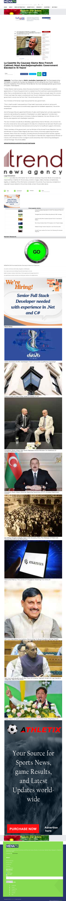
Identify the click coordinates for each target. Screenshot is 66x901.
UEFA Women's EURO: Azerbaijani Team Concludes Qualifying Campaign (30, 361)
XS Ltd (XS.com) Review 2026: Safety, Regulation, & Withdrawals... (17, 268)
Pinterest (12, 889)
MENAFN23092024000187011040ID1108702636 (19, 143)
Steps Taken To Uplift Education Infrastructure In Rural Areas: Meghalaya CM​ (31, 717)
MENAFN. (12, 897)
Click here (15, 851)
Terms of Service (9, 859)
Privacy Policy (9, 860)
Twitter (12, 885)
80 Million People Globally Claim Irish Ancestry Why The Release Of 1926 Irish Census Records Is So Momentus (31, 537)
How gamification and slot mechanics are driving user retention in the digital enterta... (21, 275)
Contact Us (8, 862)
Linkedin (12, 890)
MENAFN (7, 80)
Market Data (30, 7)
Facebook (12, 883)
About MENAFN (9, 866)
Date (6, 73)
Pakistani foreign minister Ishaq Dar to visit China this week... (48, 226)
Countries (46, 7)
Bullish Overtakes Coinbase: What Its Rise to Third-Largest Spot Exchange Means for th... (21, 273)
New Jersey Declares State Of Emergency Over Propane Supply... (49, 223)
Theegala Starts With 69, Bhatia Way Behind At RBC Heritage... (48, 214)
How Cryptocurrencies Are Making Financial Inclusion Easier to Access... (18, 271)
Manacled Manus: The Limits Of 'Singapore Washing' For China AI (27, 578)
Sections (54, 7)
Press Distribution (19, 7)
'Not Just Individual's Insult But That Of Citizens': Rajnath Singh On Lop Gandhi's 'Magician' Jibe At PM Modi (32, 677)
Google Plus (13, 887)
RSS (11, 892)
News (10, 7)
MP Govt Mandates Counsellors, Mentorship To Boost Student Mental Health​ (31, 638)
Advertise (8, 864)
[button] (38, 4)
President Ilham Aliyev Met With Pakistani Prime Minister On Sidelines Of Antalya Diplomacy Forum (33, 450)
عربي (35, 4)
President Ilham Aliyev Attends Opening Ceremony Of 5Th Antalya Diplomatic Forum (31, 492)
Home (5, 7)
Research (39, 7)
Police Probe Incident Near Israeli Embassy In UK (21, 396)
